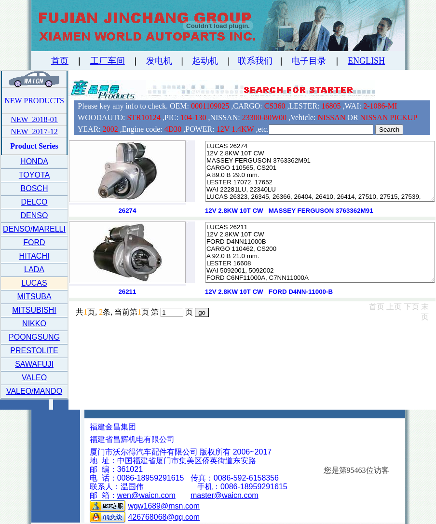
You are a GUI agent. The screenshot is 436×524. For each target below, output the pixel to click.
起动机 (205, 61)
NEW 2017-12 (34, 131)
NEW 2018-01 (34, 119)
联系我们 (255, 61)
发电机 (159, 61)
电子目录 (308, 61)
